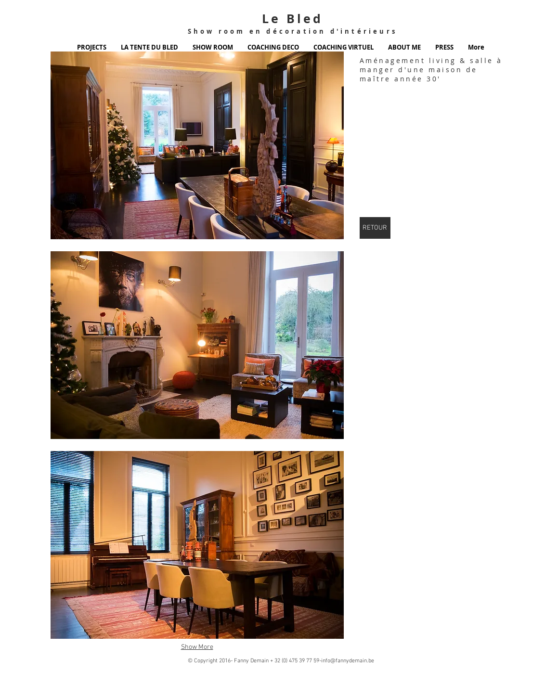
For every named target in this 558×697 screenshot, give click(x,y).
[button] (197, 145)
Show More (197, 647)
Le (271, 18)
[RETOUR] (375, 228)
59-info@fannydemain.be (343, 661)
